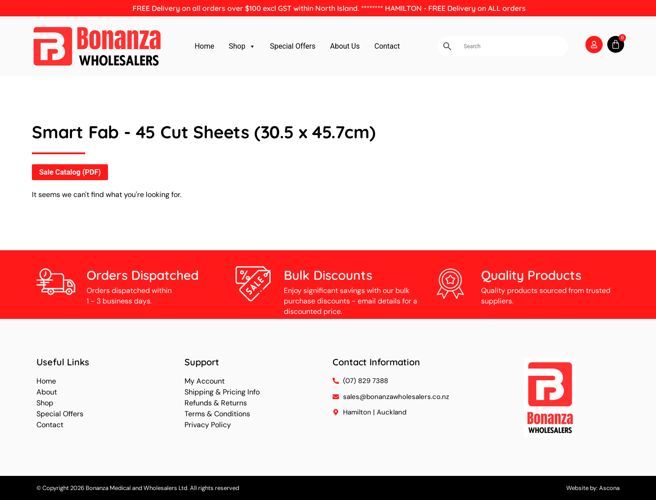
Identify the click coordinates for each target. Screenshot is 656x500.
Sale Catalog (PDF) (70, 172)
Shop (242, 46)
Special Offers (293, 46)
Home (204, 46)
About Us (345, 46)
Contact (387, 46)
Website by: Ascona (593, 488)
